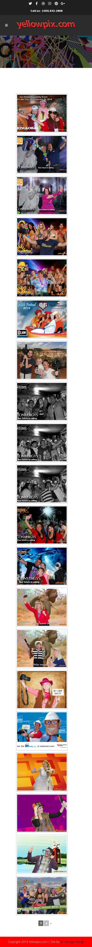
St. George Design (72, 942)
